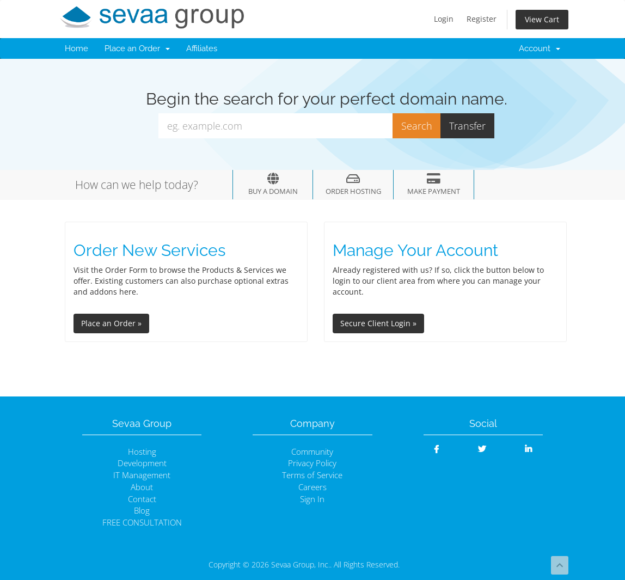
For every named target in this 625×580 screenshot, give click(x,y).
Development (142, 463)
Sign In (312, 499)
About (142, 487)
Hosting (142, 452)
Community (312, 452)
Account (539, 48)
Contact (142, 499)
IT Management (141, 475)
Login (444, 19)
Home (76, 48)
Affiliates (201, 48)
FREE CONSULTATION (142, 522)
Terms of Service (312, 475)
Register (482, 19)
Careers (312, 487)
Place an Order (137, 48)
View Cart (542, 19)
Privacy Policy (312, 463)
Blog (142, 510)
